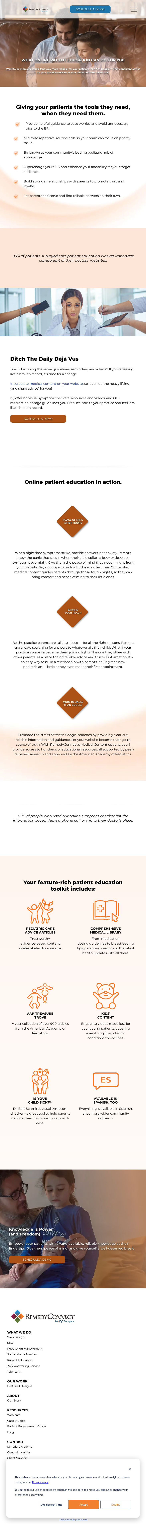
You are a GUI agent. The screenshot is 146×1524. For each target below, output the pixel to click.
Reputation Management (24, 1348)
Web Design (15, 1337)
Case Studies (16, 1421)
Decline (115, 1504)
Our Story (14, 1400)
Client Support (17, 1458)
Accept (84, 1504)
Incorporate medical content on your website (46, 384)
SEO (10, 1343)
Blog (10, 1432)
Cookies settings (51, 1504)
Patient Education (19, 1360)
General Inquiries (19, 1452)
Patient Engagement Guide (26, 1426)
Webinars (13, 1415)
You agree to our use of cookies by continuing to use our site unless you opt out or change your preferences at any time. (71, 1492)
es (86, 1519)
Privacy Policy (40, 1482)
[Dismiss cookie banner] (129, 1469)
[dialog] (73, 1488)
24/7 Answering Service (23, 1366)
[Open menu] (134, 9)
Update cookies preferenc (72, 1519)
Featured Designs (19, 1386)
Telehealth (14, 1371)
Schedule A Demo (19, 1446)
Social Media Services (22, 1354)
